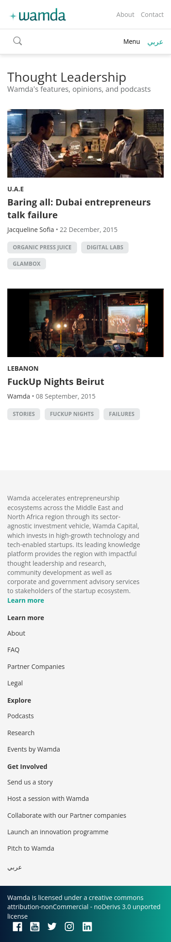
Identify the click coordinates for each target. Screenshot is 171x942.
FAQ (13, 649)
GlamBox (27, 264)
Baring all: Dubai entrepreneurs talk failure (79, 208)
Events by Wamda (33, 749)
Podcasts (20, 715)
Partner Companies (36, 666)
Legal (15, 683)
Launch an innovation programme (58, 831)
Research (21, 732)
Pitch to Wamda (30, 848)
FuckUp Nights (72, 414)
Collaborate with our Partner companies (66, 815)
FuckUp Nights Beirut (55, 381)
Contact (152, 14)
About (125, 14)
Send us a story (29, 782)
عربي (155, 41)
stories (24, 414)
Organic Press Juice (42, 247)
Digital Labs (105, 247)
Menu (131, 41)
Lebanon (23, 368)
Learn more (25, 600)
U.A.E (15, 188)
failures (122, 414)
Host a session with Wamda (48, 798)
